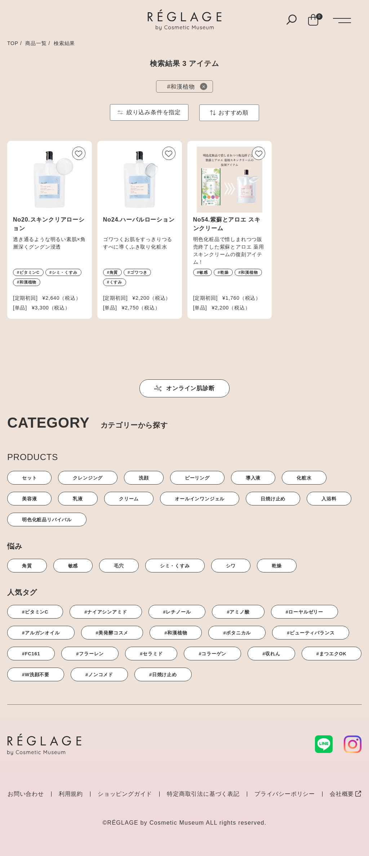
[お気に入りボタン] (78, 153)
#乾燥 (223, 272)
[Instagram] (353, 744)
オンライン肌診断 (184, 388)
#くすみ (114, 282)
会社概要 (345, 794)
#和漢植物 (26, 282)
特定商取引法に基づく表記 (203, 794)
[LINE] (324, 744)
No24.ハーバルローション (139, 220)
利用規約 (71, 794)
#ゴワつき (137, 272)
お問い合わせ (26, 794)
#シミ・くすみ (63, 272)
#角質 (112, 272)
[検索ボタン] (291, 20)
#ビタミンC (28, 272)
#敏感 (202, 272)
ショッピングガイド (125, 794)
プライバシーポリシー (284, 794)
